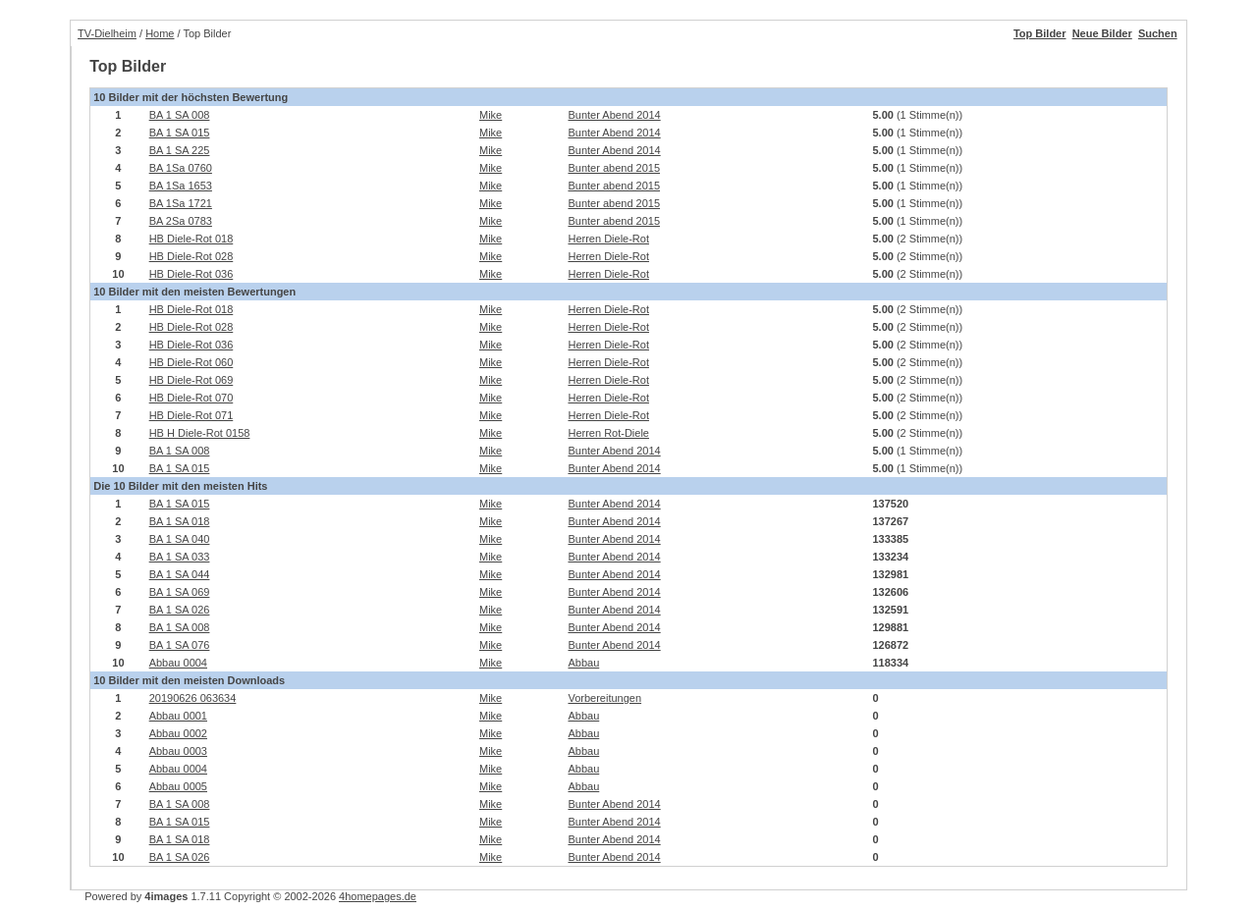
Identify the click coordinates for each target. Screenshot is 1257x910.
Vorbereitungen (604, 698)
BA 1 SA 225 (179, 150)
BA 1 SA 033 (179, 556)
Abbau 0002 (178, 733)
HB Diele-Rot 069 (191, 380)
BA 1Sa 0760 (180, 168)
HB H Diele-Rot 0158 (199, 433)
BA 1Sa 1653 (180, 185)
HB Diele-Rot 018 (191, 238)
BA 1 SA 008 (179, 115)
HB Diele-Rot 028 (191, 256)
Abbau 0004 (178, 663)
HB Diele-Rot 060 (191, 362)
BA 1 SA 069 (179, 592)
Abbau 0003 (178, 751)
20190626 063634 (193, 698)
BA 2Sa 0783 (180, 221)
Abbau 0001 (178, 716)
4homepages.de (377, 896)
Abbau (583, 663)
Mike (490, 115)
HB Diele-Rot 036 (191, 274)
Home (159, 33)
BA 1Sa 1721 (180, 203)
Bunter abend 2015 (614, 168)
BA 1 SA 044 (179, 574)
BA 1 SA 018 (179, 521)
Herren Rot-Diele (608, 433)
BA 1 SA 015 (179, 132)
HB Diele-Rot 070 (191, 397)
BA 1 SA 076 (179, 645)
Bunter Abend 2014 (614, 115)
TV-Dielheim (107, 33)
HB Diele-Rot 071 (191, 415)
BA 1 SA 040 (179, 539)
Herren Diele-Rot (608, 238)
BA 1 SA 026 (179, 610)
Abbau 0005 (178, 786)
